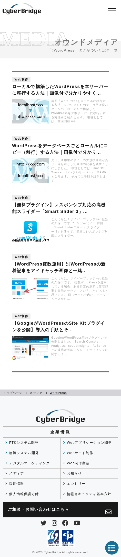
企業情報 (60, 432)
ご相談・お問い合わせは (60, 511)
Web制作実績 (78, 463)
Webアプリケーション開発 (89, 443)
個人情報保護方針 (24, 494)
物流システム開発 (24, 453)
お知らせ (74, 473)
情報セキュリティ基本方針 (89, 494)
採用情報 (16, 484)
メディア (16, 473)
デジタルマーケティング (29, 463)
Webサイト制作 (80, 453)
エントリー (76, 484)
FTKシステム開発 (24, 443)
